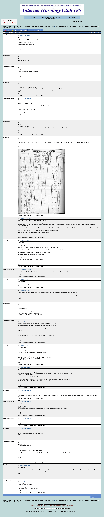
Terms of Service (62, 504)
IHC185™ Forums (71, 17)
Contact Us (40, 504)
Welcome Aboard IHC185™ (10, 26)
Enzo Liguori (6, 55)
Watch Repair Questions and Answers (87, 26)
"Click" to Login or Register (94, 32)
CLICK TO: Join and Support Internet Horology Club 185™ (51, 18)
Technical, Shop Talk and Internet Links (66, 26)
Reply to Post (94, 497)
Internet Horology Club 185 (26, 26)
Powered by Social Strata (52, 494)
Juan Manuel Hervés (8, 34)
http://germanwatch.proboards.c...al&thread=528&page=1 (31, 259)
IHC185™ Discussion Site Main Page (44, 26)
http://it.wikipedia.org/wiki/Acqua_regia (27, 311)
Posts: (19, 52)
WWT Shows (32, 17)
